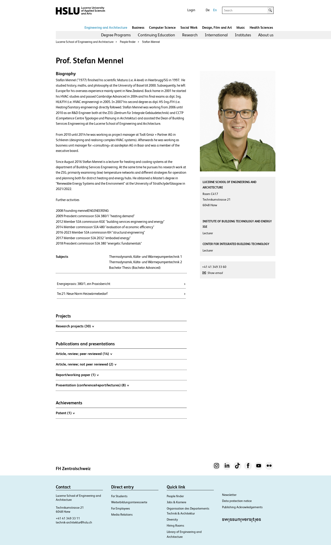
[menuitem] (115, 35)
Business (138, 27)
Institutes (243, 35)
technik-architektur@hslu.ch (74, 522)
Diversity (172, 519)
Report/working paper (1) (77, 374)
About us (265, 35)
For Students (119, 496)
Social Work (188, 27)
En (215, 10)
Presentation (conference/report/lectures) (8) (92, 385)
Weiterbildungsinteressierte (129, 502)
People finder (128, 42)
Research (190, 35)
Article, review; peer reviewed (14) (84, 353)
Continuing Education (156, 35)
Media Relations (122, 514)
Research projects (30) (75, 326)
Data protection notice (237, 501)
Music (240, 27)
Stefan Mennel (151, 42)
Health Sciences (261, 27)
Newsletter (229, 495)
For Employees (120, 508)
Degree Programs (116, 35)
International (216, 35)
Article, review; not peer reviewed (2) (86, 364)
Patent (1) (65, 413)
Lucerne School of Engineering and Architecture (84, 42)
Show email (215, 273)
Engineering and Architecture (105, 27)
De (208, 10)
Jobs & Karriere (176, 502)
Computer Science (162, 27)
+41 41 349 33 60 (214, 267)
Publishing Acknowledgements (242, 507)
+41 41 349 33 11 (68, 518)
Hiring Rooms (175, 525)
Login (191, 10)
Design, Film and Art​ (217, 27)
